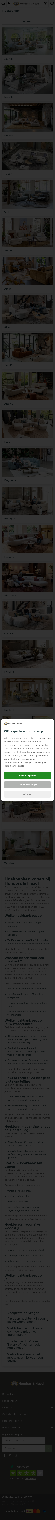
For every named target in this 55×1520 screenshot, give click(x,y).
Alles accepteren (27, 776)
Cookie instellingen (27, 785)
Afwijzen (27, 794)
